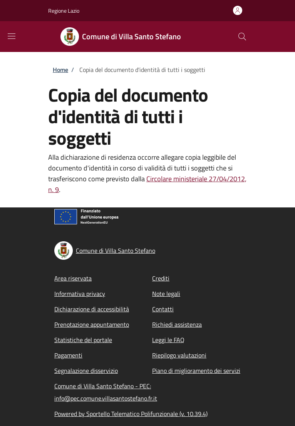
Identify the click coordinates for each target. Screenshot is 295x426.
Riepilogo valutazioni (179, 355)
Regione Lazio (63, 11)
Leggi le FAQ (168, 339)
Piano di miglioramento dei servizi (196, 370)
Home (60, 69)
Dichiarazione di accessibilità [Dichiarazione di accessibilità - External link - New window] (91, 309)
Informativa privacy (79, 293)
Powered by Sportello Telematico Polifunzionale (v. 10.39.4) (131, 413)
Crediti (160, 278)
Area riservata (73, 278)
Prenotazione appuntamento (91, 324)
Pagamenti (68, 355)
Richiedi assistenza (177, 324)
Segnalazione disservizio (86, 370)
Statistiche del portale (83, 339)
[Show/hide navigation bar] (11, 36)
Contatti (163, 309)
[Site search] (242, 36)
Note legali (166, 293)
